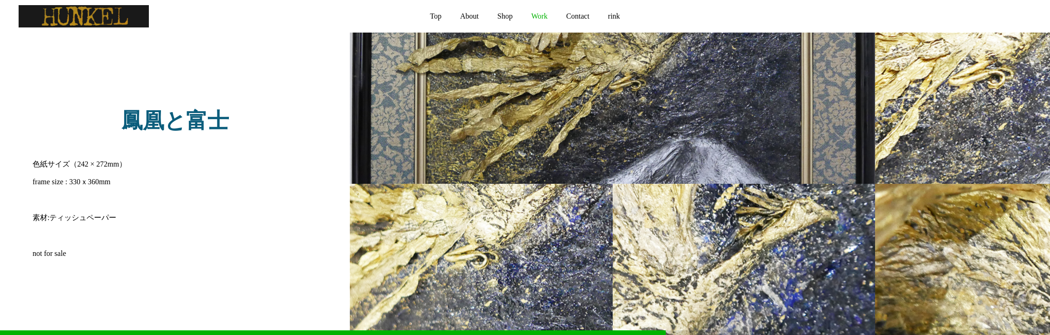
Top (435, 16)
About (469, 16)
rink (614, 16)
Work (539, 16)
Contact (577, 16)
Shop (505, 16)
